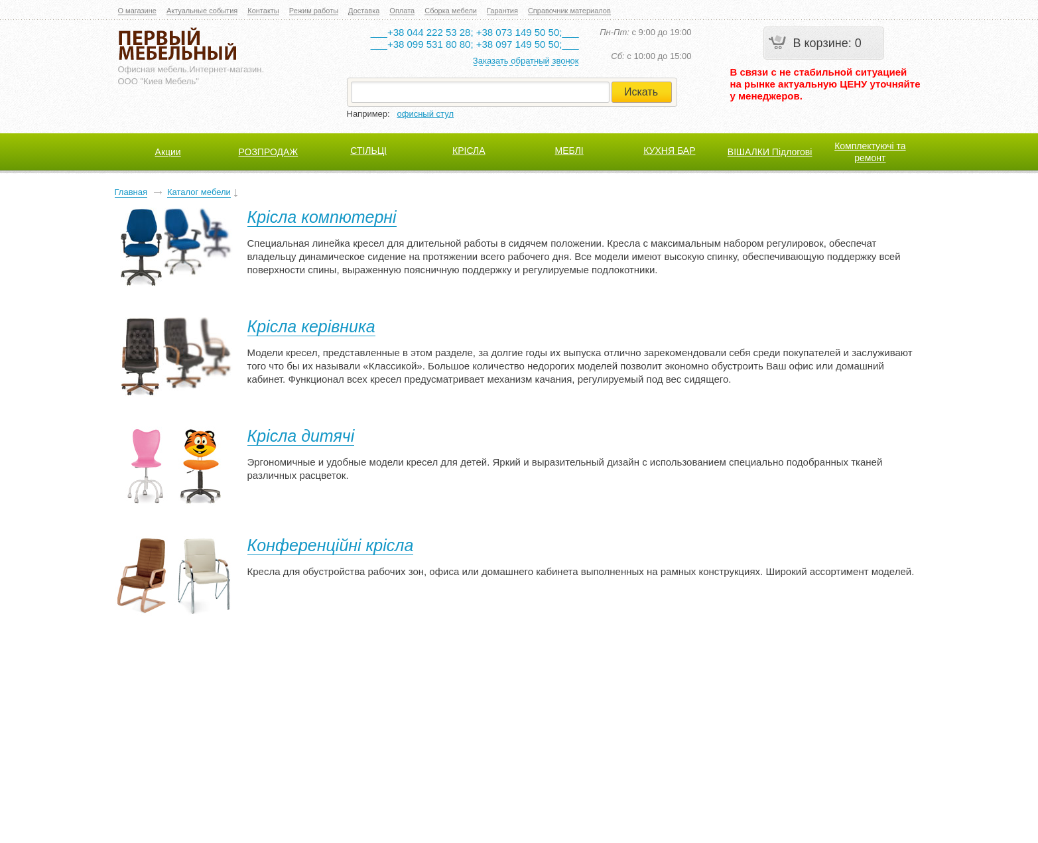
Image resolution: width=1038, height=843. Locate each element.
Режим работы (313, 11)
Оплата (402, 11)
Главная (131, 192)
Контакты (263, 11)
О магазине (137, 11)
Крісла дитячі (301, 435)
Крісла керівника (311, 326)
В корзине (820, 43)
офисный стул (425, 114)
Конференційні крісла (330, 545)
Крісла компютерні (322, 217)
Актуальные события (201, 11)
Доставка (363, 11)
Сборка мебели (450, 11)
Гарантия (502, 11)
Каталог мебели (199, 192)
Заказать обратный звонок (526, 61)
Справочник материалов (569, 11)
